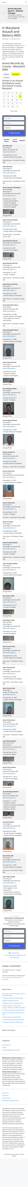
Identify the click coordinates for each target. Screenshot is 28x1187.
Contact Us (5, 1093)
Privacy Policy (6, 1098)
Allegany (6, 74)
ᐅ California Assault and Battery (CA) (13, 1019)
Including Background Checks (11, 1050)
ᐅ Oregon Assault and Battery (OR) (12, 998)
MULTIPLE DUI (15, 957)
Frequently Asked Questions (10, 1100)
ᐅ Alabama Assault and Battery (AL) (12, 1003)
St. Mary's (6, 77)
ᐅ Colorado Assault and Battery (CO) (15, 955)
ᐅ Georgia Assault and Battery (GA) (12, 1022)
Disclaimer (5, 1095)
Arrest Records (15, 953)
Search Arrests (14, 133)
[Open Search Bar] (26, 2)
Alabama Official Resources (10, 1000)
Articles (4, 1047)
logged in (13, 970)
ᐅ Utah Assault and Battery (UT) (11, 1017)
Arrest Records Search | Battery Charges (15, 10)
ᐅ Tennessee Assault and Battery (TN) (13, 1010)
